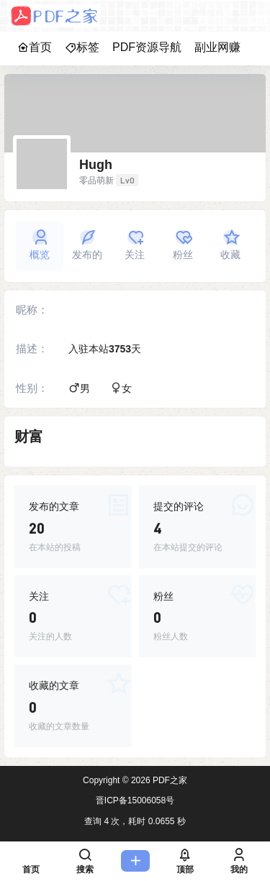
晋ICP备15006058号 (135, 800)
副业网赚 (217, 47)
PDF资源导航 (146, 47)
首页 (34, 47)
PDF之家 (168, 780)
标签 (82, 47)
